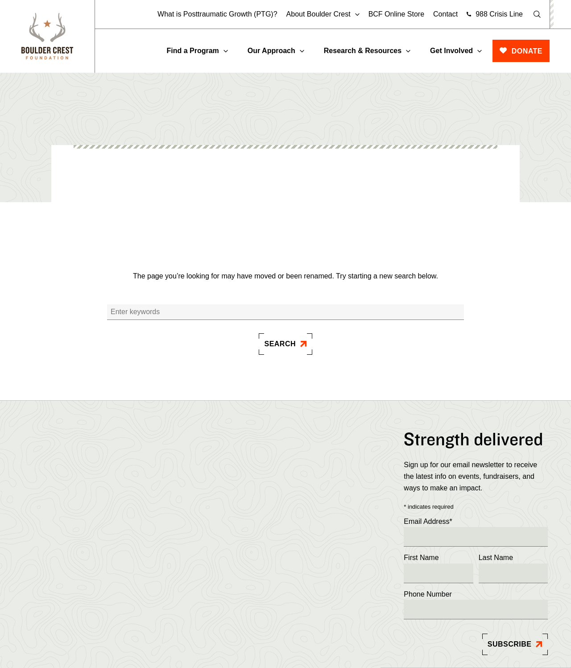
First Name (421, 557)
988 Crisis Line (499, 14)
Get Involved (451, 50)
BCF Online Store (396, 14)
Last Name (496, 557)
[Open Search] (537, 14)
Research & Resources (362, 50)
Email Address (428, 521)
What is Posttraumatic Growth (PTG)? (217, 14)
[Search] (285, 312)
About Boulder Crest (318, 14)
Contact (445, 14)
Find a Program (192, 50)
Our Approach (271, 50)
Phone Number (428, 594)
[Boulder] (47, 36)
